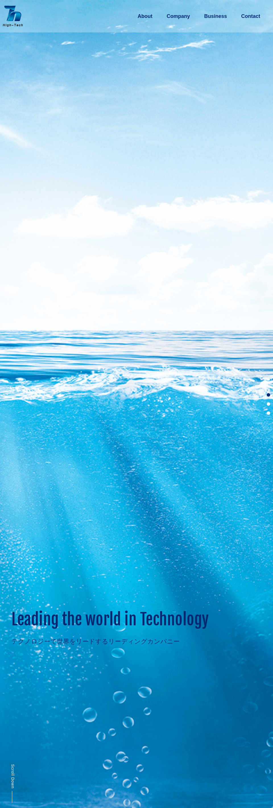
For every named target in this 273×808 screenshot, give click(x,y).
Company (178, 16)
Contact (250, 16)
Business (215, 16)
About (145, 16)
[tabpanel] (136, 404)
